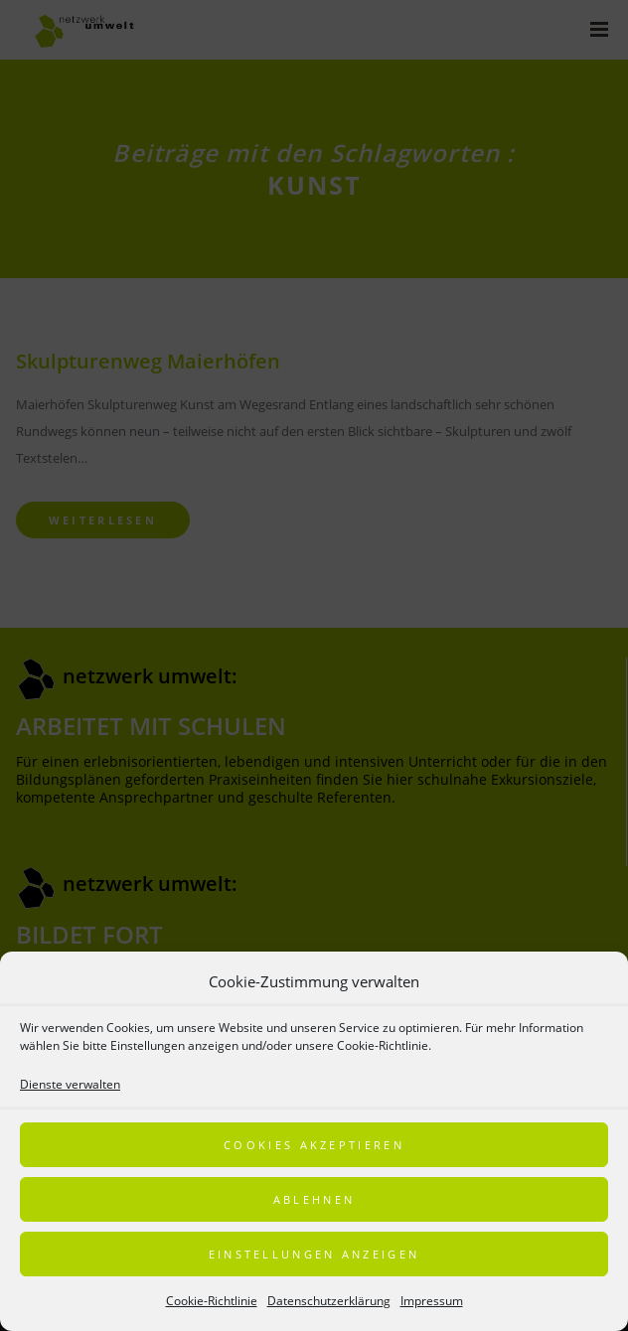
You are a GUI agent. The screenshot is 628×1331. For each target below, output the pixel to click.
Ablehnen (314, 1199)
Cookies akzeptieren (314, 1144)
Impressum (431, 1300)
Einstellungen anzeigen (314, 1254)
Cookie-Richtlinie (211, 1300)
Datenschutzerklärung (329, 1300)
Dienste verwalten (70, 1084)
